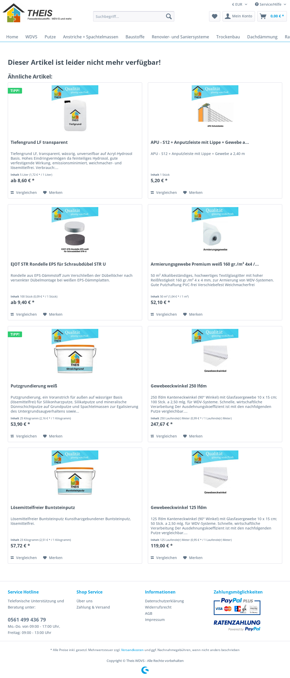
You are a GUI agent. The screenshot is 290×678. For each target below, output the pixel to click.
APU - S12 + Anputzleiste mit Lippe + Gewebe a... (200, 142)
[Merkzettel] (214, 16)
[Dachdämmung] (262, 37)
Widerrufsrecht (158, 607)
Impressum (155, 619)
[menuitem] (133, 18)
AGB (148, 613)
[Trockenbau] (228, 37)
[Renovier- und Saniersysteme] (180, 37)
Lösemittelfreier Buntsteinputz (43, 507)
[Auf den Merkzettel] (53, 192)
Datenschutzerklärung (164, 600)
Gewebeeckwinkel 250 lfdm (179, 386)
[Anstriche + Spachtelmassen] (90, 37)
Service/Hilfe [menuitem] (268, 4)
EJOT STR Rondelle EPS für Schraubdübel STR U (58, 264)
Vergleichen (24, 192)
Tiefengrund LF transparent (39, 142)
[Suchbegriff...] (133, 16)
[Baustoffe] (135, 37)
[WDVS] (31, 37)
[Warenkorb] (272, 16)
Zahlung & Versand (93, 607)
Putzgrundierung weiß (34, 386)
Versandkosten (132, 650)
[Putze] (50, 37)
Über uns (85, 600)
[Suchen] (168, 16)
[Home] (12, 37)
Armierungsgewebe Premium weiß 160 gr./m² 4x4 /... (205, 264)
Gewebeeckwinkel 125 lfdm (179, 507)
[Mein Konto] (239, 16)
